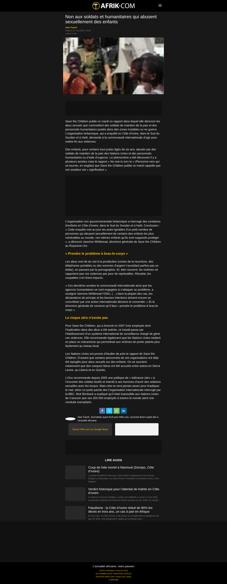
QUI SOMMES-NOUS (104, 574)
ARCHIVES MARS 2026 (105, 577)
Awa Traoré (71, 27)
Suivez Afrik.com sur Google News (90, 429)
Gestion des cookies (123, 577)
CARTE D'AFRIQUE (107, 571)
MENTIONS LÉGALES (122, 574)
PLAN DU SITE (122, 571)
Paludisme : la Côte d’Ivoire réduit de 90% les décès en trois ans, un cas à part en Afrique (120, 509)
